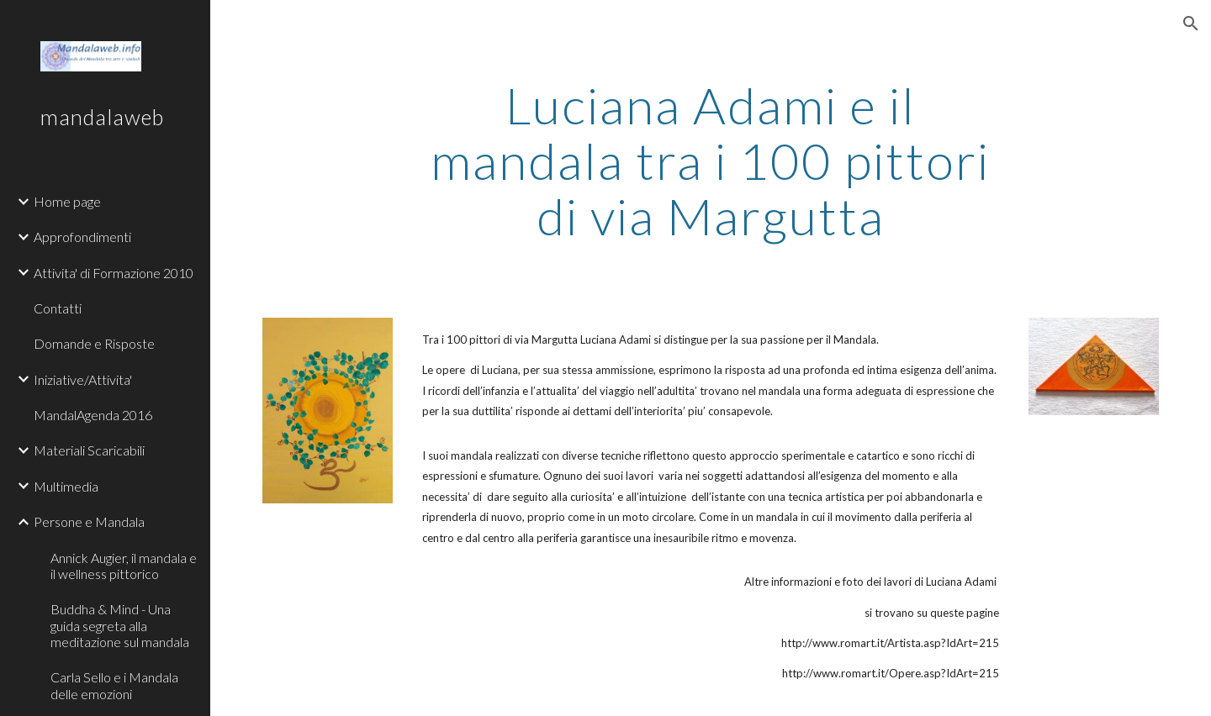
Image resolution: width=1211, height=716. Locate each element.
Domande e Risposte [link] (94, 343)
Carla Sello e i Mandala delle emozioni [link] (114, 685)
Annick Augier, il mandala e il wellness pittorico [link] (123, 566)
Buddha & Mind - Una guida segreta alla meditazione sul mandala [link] (119, 625)
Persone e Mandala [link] (89, 521)
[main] (710, 160)
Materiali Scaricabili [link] (89, 450)
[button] (1191, 23)
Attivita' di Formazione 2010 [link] (113, 273)
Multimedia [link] (66, 486)
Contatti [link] (58, 308)
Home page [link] (67, 201)
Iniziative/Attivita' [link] (83, 379)
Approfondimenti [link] (82, 237)
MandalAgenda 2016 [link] (93, 415)
